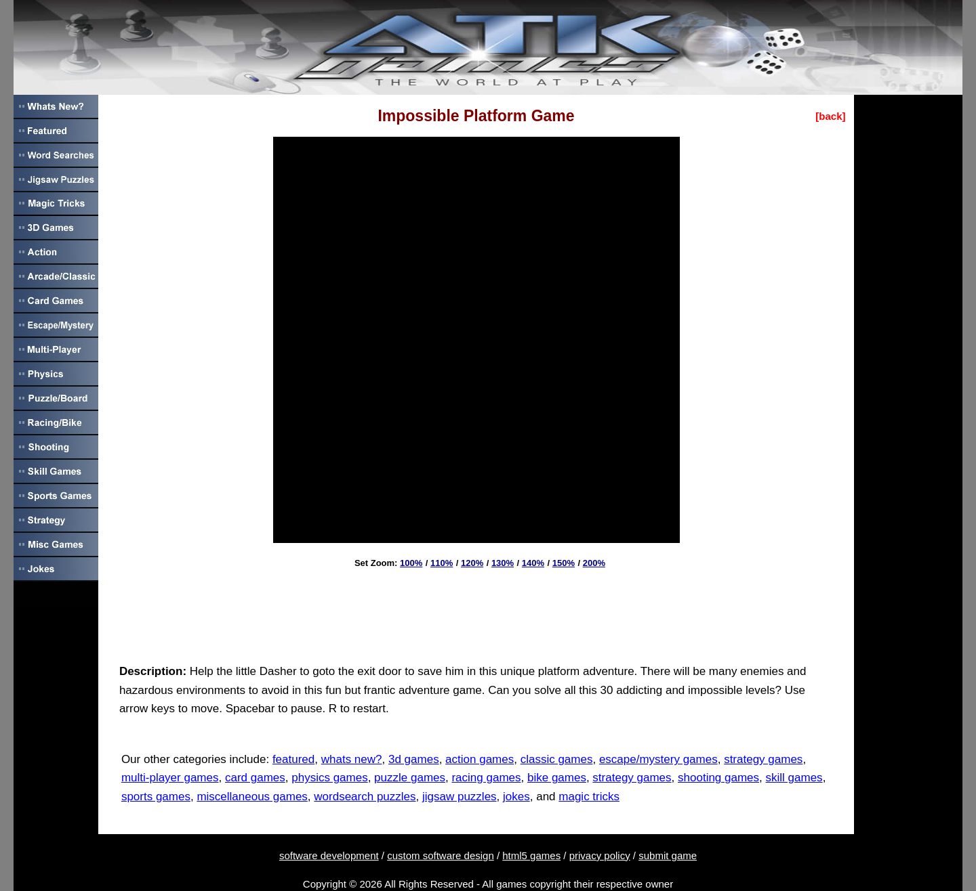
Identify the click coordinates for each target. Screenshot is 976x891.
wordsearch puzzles (364, 796)
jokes (516, 796)
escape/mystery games (658, 759)
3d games (413, 759)
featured (293, 759)
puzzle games (409, 777)
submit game (667, 855)
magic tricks (588, 796)
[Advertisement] (476, 611)
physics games (329, 777)
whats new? (351, 759)
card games (255, 777)
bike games (556, 777)
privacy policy (599, 855)
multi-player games (170, 777)
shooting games (718, 777)
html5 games (531, 855)
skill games (794, 777)
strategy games (763, 759)
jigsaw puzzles (459, 796)
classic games (557, 759)
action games (479, 759)
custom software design (440, 855)
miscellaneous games (252, 796)
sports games (155, 796)
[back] (830, 116)
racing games (486, 777)
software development (329, 855)
